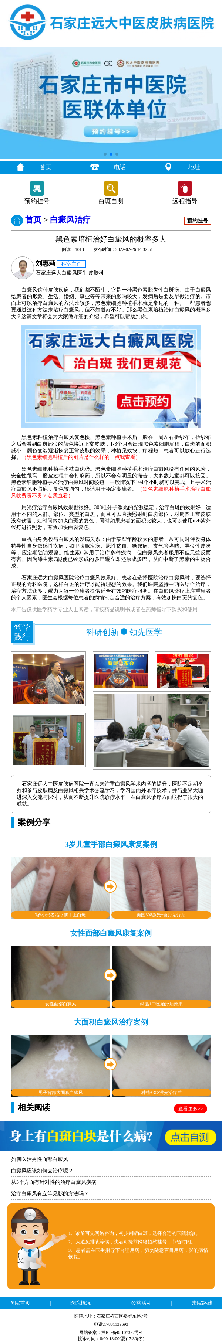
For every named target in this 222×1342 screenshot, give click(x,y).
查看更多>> (190, 1108)
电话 (120, 167)
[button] (105, 154)
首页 (45, 167)
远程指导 (185, 201)
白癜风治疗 (70, 219)
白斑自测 (111, 201)
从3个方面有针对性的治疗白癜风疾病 (54, 1182)
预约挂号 (37, 201)
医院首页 (20, 1303)
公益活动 (141, 1303)
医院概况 (80, 1303)
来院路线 (202, 1303)
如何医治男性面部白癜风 (39, 1159)
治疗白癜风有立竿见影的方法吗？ (50, 1193)
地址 (194, 167)
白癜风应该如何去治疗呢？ (42, 1171)
